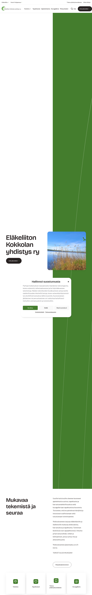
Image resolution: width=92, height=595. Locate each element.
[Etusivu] (12, 9)
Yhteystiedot (64, 9)
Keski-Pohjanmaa (16, 2)
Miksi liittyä (86, 2)
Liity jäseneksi (83, 9)
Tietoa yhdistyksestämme (74, 2)
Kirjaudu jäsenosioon (62, 564)
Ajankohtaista (45, 9)
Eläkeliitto (5, 2)
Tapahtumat (36, 9)
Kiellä (46, 308)
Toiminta (27, 9)
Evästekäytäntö (39, 312)
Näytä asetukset (62, 308)
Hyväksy (30, 308)
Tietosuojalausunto (50, 312)
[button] (68, 281)
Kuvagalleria (55, 9)
